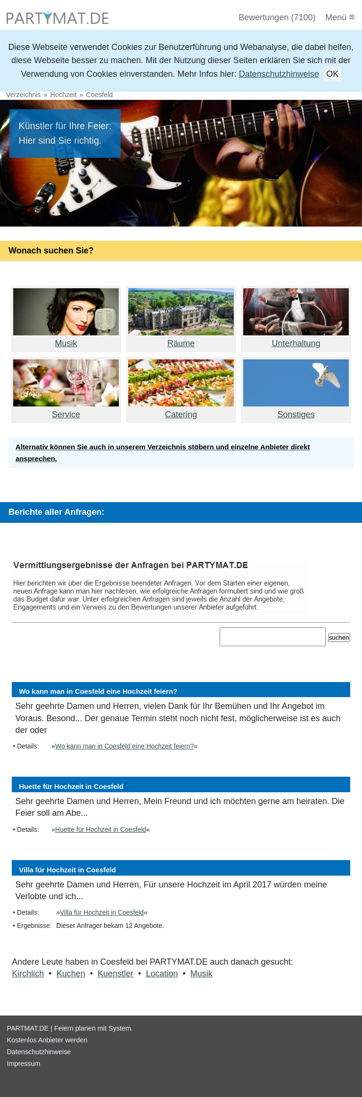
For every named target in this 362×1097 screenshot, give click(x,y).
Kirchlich (28, 973)
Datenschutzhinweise (279, 74)
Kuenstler (115, 973)
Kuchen (71, 973)
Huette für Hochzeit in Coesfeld (100, 829)
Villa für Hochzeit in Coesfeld (102, 912)
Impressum (23, 1063)
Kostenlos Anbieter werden (47, 1040)
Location (162, 973)
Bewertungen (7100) (277, 17)
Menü (340, 17)
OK (332, 74)
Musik (201, 973)
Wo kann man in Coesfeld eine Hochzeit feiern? (124, 746)
